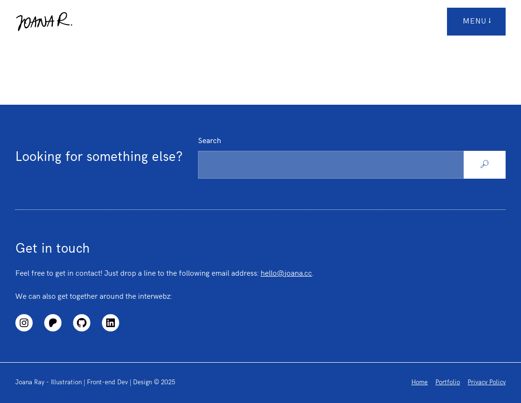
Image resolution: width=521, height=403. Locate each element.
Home (419, 382)
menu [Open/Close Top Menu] (477, 21)
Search (209, 141)
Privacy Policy (487, 382)
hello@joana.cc (286, 273)
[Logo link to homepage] (44, 22)
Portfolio (447, 382)
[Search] (485, 165)
